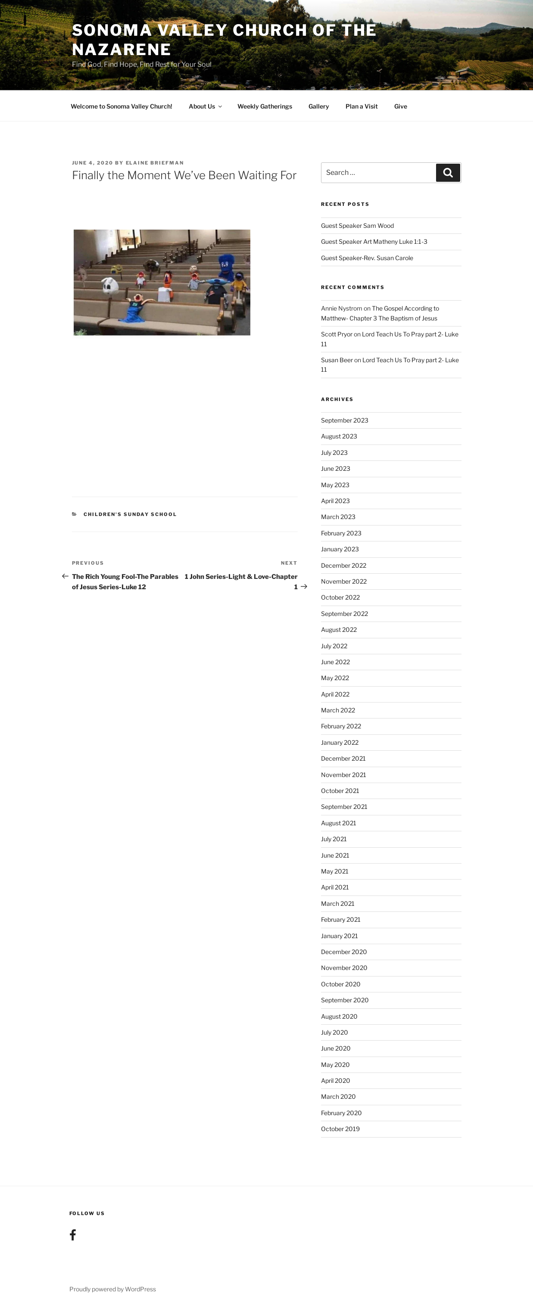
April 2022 (335, 694)
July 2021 (334, 839)
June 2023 (335, 468)
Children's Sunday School (130, 514)
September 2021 (344, 806)
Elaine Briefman (155, 163)
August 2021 (338, 823)
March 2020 (338, 1096)
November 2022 (344, 581)
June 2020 (336, 1048)
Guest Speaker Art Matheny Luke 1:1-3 (374, 241)
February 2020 (341, 1112)
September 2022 (344, 613)
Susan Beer (337, 360)
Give (400, 106)
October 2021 (340, 790)
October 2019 (340, 1128)
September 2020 (345, 1000)
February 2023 (341, 533)
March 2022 (338, 710)
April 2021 (335, 887)
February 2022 (341, 726)
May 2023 (335, 484)
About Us (206, 106)
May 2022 (335, 677)
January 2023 (340, 549)
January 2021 (339, 935)
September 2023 (344, 420)
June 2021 (335, 855)
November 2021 (343, 774)
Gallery (319, 106)
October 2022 (340, 597)
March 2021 (338, 903)
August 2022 (339, 629)
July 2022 (334, 646)
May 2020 (335, 1064)
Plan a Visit (362, 106)
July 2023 (334, 452)
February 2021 (341, 919)
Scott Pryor (336, 334)
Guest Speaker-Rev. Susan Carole (367, 257)
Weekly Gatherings (264, 106)
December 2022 (343, 565)
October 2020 (341, 984)
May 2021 (335, 871)
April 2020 (335, 1080)
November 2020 (344, 967)
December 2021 (343, 758)
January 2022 (339, 742)
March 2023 (338, 516)
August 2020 (339, 1016)
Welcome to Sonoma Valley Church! (121, 106)
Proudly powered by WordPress (112, 1289)
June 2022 (335, 661)
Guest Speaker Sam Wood (357, 225)
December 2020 (344, 951)
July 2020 (334, 1032)
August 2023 (339, 436)
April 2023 (335, 500)
